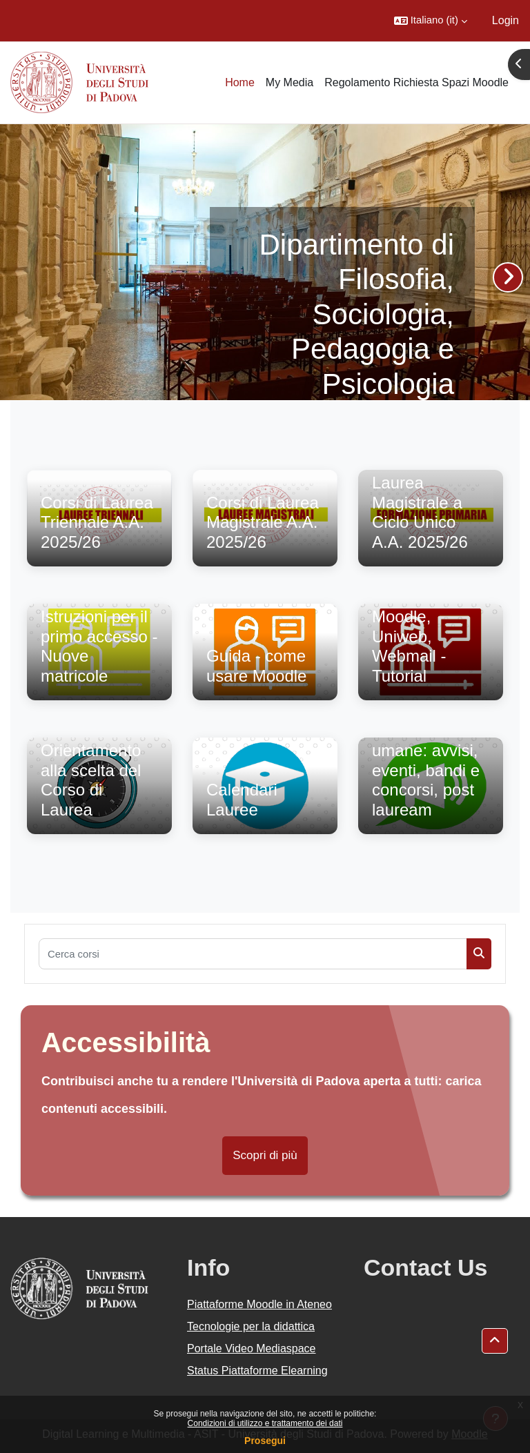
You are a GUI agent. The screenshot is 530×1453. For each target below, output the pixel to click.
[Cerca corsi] (253, 953)
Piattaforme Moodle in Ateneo (259, 1304)
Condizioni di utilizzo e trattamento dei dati (265, 1423)
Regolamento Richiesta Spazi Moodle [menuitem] (416, 82)
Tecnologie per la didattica (251, 1326)
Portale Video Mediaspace (251, 1348)
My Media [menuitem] (289, 82)
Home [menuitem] (240, 82)
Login (505, 20)
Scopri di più (265, 1155)
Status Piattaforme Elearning (257, 1370)
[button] (430, 20)
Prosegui (265, 1440)
